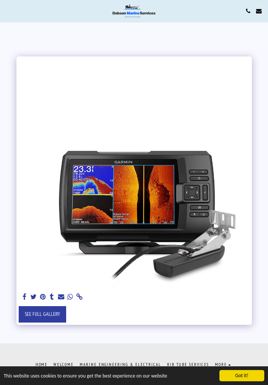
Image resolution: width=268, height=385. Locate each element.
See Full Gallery (42, 314)
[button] (8, 10)
